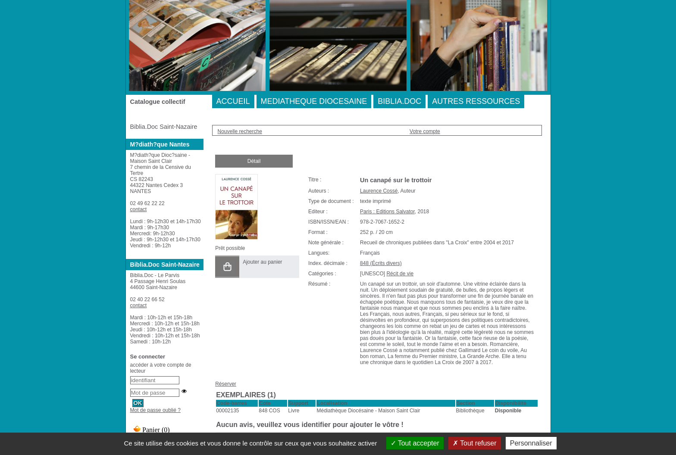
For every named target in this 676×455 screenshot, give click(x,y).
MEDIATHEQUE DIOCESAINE (314, 101)
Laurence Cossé (378, 191)
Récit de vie (399, 274)
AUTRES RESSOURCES (476, 101)
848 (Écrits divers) (381, 263)
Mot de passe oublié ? (155, 410)
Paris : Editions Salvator (387, 212)
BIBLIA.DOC (399, 101)
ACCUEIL (233, 101)
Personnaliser (531, 443)
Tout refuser (475, 443)
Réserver (225, 384)
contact (138, 209)
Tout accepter (415, 443)
